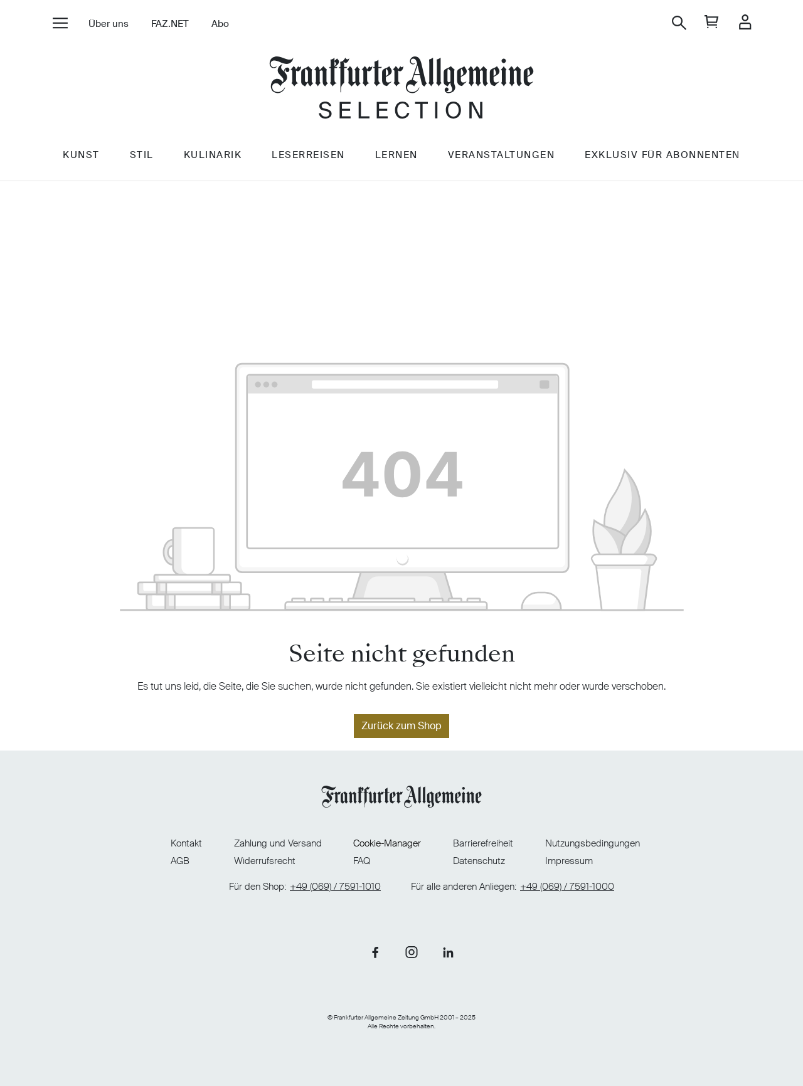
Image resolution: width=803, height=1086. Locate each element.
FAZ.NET (170, 24)
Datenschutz (479, 861)
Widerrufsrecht (264, 861)
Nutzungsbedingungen (592, 843)
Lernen (396, 155)
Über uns (108, 24)
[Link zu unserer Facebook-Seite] (375, 952)
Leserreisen (308, 155)
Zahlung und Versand (278, 843)
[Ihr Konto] (745, 23)
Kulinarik (213, 155)
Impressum (569, 861)
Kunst (81, 155)
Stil (142, 155)
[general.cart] (712, 23)
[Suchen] (679, 23)
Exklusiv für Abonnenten (662, 155)
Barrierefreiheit (483, 843)
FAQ (361, 861)
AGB (180, 861)
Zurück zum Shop (401, 725)
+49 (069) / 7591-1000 (567, 887)
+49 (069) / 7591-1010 (335, 887)
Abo (220, 24)
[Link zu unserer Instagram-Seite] (411, 952)
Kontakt (186, 843)
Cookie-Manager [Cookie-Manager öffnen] (387, 843)
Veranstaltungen (501, 155)
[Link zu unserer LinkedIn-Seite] (448, 952)
